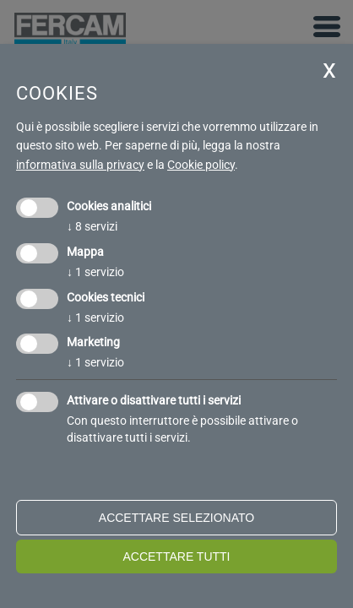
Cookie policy (201, 164)
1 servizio (95, 272)
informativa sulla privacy (80, 164)
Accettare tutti (176, 556)
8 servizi (92, 226)
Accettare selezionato (176, 517)
